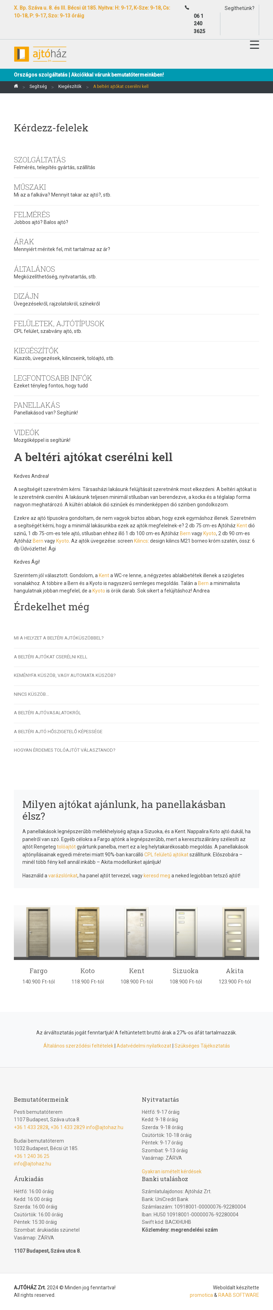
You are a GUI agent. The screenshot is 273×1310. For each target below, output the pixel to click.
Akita (234, 970)
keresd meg (157, 875)
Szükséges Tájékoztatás (202, 1046)
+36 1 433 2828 (31, 1127)
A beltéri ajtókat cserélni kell (50, 656)
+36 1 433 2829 (67, 1127)
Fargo (38, 970)
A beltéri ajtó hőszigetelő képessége (58, 731)
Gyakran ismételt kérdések (172, 1171)
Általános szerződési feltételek (78, 1046)
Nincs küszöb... (31, 694)
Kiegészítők (69, 86)
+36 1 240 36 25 (31, 1156)
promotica (201, 1295)
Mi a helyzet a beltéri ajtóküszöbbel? (59, 638)
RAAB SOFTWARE (238, 1295)
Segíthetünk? (240, 8)
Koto (87, 970)
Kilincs (141, 541)
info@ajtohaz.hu (104, 1127)
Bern (185, 533)
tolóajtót (66, 847)
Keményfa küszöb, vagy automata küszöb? (65, 675)
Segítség (38, 86)
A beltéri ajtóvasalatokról (47, 712)
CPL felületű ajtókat (166, 854)
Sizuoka (185, 970)
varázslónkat (62, 875)
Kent (242, 525)
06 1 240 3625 (199, 23)
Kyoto (209, 533)
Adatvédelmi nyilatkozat (144, 1046)
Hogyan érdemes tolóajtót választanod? (65, 750)
